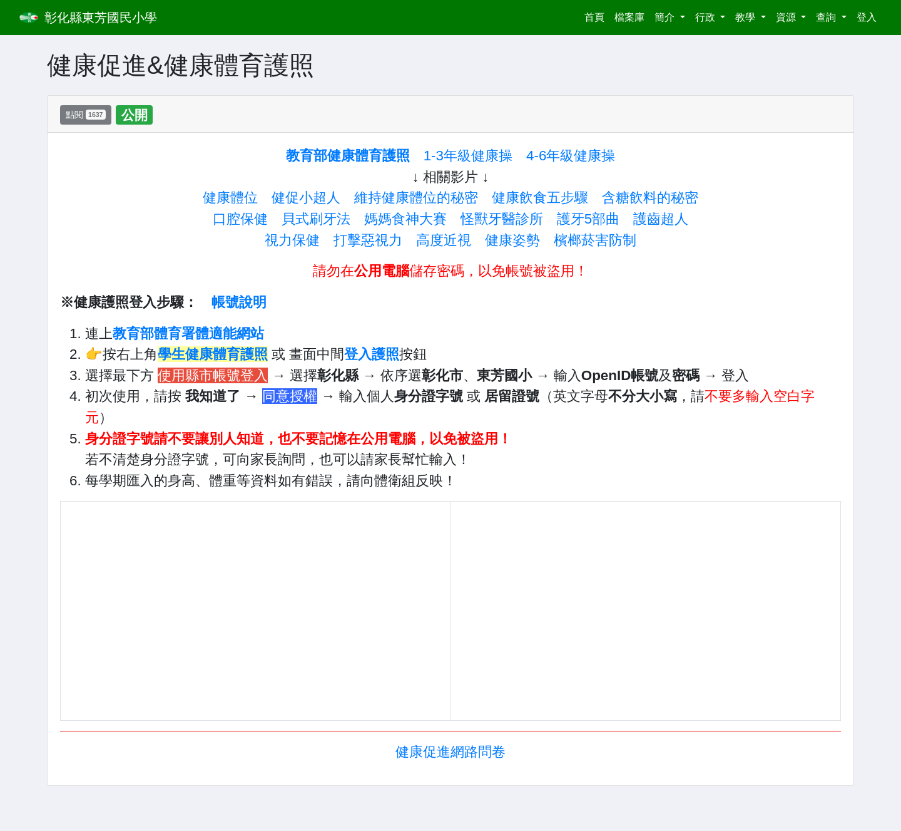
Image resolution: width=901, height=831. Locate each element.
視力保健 (292, 240)
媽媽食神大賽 (405, 219)
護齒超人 (660, 219)
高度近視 (443, 240)
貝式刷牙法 (316, 219)
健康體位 (230, 197)
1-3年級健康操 (468, 155)
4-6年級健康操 (570, 155)
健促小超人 (306, 197)
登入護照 (371, 354)
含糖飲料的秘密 (650, 197)
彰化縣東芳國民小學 (100, 17)
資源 (787, 17)
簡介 (665, 17)
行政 (706, 17)
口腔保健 (240, 219)
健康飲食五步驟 (540, 197)
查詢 (827, 17)
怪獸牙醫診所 (502, 219)
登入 (867, 17)
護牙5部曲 (588, 219)
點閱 (86, 115)
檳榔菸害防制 (595, 240)
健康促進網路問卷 (450, 752)
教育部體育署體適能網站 (188, 333)
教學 (746, 17)
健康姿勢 (512, 240)
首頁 (596, 16)
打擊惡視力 (367, 240)
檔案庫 (629, 17)
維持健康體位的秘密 (416, 197)
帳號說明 (239, 302)
